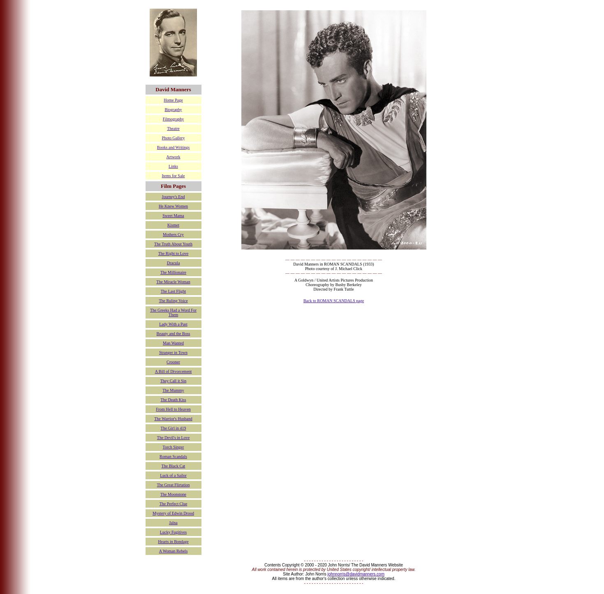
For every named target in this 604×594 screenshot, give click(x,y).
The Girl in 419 (173, 428)
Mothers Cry (173, 234)
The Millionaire (173, 272)
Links (173, 166)
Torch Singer (173, 447)
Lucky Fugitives (173, 532)
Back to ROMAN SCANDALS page (333, 300)
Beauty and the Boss (173, 333)
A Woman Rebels (173, 551)
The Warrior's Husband (173, 418)
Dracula (173, 263)
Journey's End (173, 196)
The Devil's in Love (173, 437)
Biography (173, 109)
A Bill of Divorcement (173, 371)
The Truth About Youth (173, 244)
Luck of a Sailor (173, 475)
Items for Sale (173, 175)
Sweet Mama (173, 215)
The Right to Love (173, 253)
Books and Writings (173, 147)
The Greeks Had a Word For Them (173, 312)
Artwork (174, 157)
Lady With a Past (173, 324)
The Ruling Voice (173, 300)
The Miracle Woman (173, 282)
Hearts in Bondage (173, 541)
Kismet (173, 225)
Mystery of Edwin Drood (173, 513)
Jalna (173, 522)
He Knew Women (173, 206)
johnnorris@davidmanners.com (355, 574)
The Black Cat (173, 466)
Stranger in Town (173, 352)
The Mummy (173, 390)
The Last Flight (173, 291)
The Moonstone (173, 494)
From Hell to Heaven (173, 409)
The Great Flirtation (173, 485)
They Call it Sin (173, 381)
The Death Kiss (173, 400)
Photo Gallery (173, 138)
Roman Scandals (173, 456)
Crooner (173, 362)
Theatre (173, 128)
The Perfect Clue (173, 504)
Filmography (173, 119)
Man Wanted (173, 343)
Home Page (173, 100)
